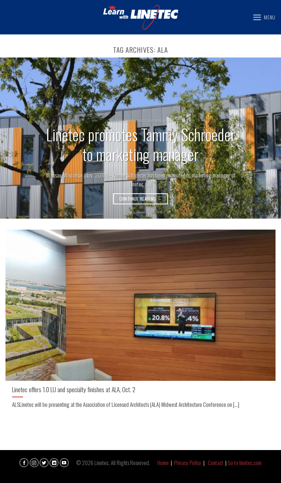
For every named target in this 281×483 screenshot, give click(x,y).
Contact (215, 462)
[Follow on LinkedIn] (54, 462)
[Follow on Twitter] (44, 462)
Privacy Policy (187, 462)
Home (163, 462)
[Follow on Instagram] (34, 462)
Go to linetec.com (245, 462)
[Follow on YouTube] (64, 462)
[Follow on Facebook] (24, 462)
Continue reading (140, 198)
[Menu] (264, 17)
